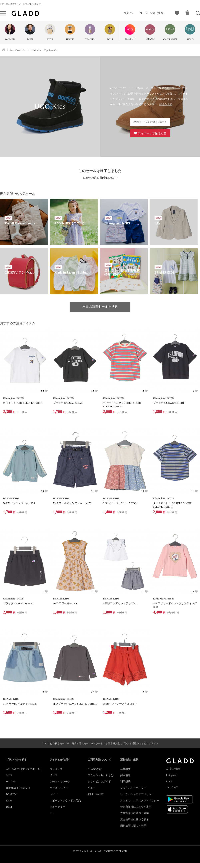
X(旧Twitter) (173, 768)
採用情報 (125, 775)
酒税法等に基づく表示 (133, 825)
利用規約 (125, 781)
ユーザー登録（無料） (153, 13)
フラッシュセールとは (101, 775)
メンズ (53, 775)
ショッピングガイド (99, 781)
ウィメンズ (56, 769)
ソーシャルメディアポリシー (137, 794)
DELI (9, 806)
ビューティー (57, 806)
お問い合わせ (95, 794)
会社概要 (125, 769)
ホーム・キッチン (60, 781)
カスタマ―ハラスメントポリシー (139, 800)
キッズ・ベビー (59, 787)
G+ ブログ (172, 787)
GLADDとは (95, 769)
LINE (169, 781)
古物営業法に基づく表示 (134, 812)
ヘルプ (91, 787)
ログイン (128, 13)
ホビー (53, 794)
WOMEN (11, 781)
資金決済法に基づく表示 (134, 819)
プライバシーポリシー (133, 787)
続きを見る (165, 104)
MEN (9, 775)
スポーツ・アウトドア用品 (65, 800)
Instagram (171, 775)
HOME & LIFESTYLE (18, 787)
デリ (52, 812)
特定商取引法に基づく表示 (135, 806)
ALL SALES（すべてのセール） (24, 769)
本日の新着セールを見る (100, 306)
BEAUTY (11, 794)
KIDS (9, 800)
